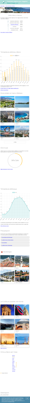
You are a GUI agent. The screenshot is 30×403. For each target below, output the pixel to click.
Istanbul (17, 331)
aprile (13, 359)
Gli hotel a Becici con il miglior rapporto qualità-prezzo (9, 88)
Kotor (2, 268)
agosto (13, 365)
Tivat (2, 282)
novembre (13, 369)
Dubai (2, 345)
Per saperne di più (11, 401)
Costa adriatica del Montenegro (7, 237)
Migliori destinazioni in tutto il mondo (7, 169)
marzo (13, 358)
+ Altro (15, 142)
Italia (16, 346)
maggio (13, 361)
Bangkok (2, 123)
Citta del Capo (3, 108)
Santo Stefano (19, 282)
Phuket (17, 108)
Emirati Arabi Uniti (3, 346)
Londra (17, 316)
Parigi (2, 316)
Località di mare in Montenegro (7, 245)
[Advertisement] (15, 41)
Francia (2, 317)
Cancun (17, 123)
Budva (17, 268)
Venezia (17, 345)
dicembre (13, 371)
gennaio (13, 355)
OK (27, 398)
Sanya (2, 137)
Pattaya (17, 137)
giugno (13, 362)
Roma (2, 331)
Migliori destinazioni (4, 348)
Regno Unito (17, 317)
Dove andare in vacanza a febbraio (6, 32)
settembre (13, 366)
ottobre (13, 368)
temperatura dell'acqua (14, 24)
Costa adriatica (4, 242)
